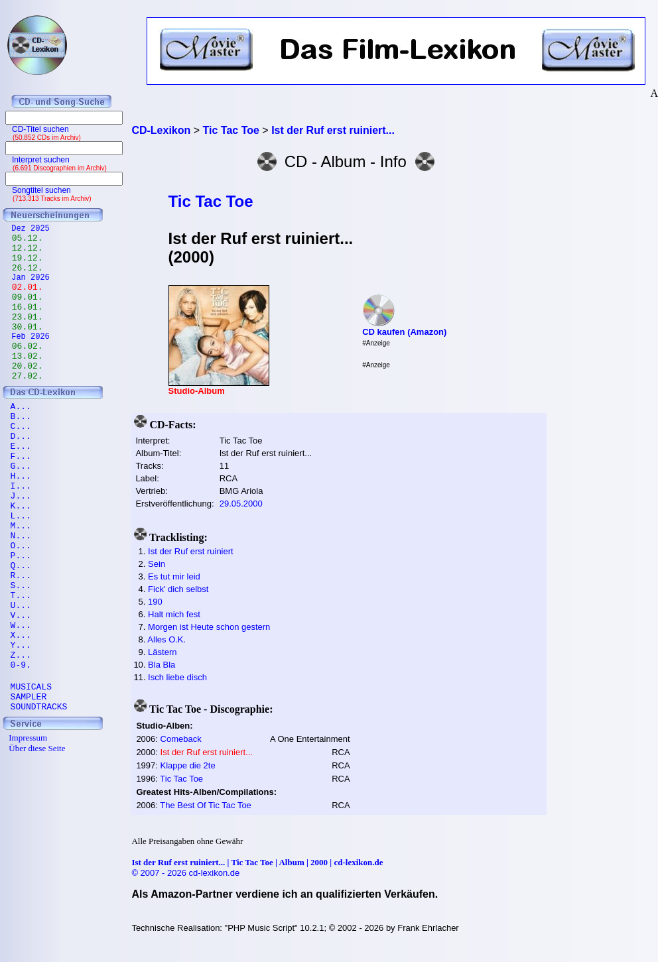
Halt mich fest (174, 614)
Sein (156, 564)
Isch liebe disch (177, 677)
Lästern (162, 652)
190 (155, 602)
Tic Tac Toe (210, 201)
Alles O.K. (166, 639)
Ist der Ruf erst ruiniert (190, 551)
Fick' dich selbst (178, 589)
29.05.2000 (241, 504)
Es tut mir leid (174, 576)
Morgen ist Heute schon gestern (209, 627)
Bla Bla (161, 665)
